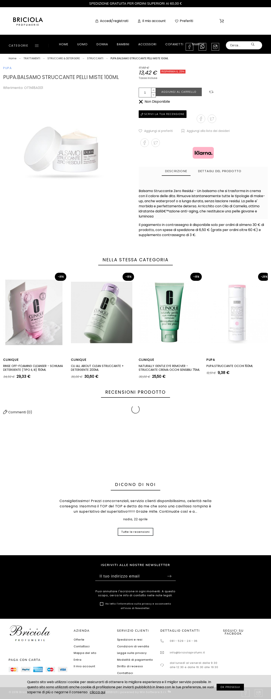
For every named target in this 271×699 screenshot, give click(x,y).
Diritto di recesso (130, 666)
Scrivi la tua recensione (162, 114)
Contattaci (82, 646)
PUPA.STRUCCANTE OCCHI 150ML (229, 366)
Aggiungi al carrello (178, 92)
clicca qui (97, 692)
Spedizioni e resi (129, 640)
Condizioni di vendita (133, 646)
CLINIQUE (11, 360)
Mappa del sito (85, 653)
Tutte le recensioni (135, 532)
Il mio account (84, 666)
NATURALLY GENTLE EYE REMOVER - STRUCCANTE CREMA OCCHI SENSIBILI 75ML (169, 368)
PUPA (7, 68)
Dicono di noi (135, 484)
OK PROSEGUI (230, 687)
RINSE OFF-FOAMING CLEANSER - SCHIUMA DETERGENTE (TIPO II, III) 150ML (33, 368)
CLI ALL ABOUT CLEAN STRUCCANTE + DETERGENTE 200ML (97, 368)
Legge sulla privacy (132, 653)
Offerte (79, 640)
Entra (78, 660)
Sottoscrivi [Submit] (169, 576)
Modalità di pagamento (135, 660)
